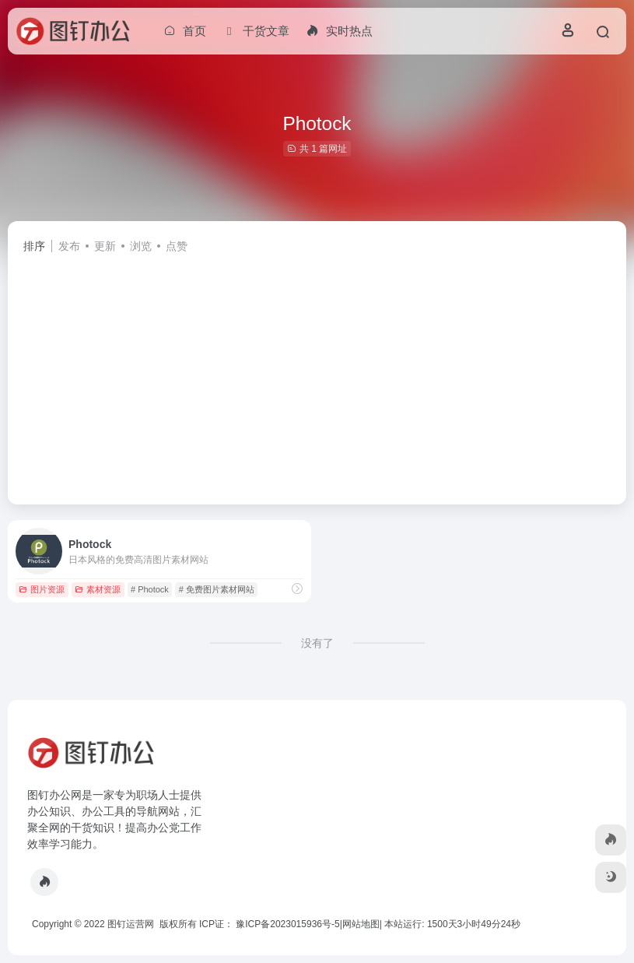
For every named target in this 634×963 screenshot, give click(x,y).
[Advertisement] (317, 372)
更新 (105, 246)
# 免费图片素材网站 (216, 589)
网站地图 (361, 924)
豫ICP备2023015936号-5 (287, 924)
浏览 (141, 246)
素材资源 (98, 589)
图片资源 (42, 589)
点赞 (176, 246)
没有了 (317, 643)
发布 (69, 246)
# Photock (150, 589)
